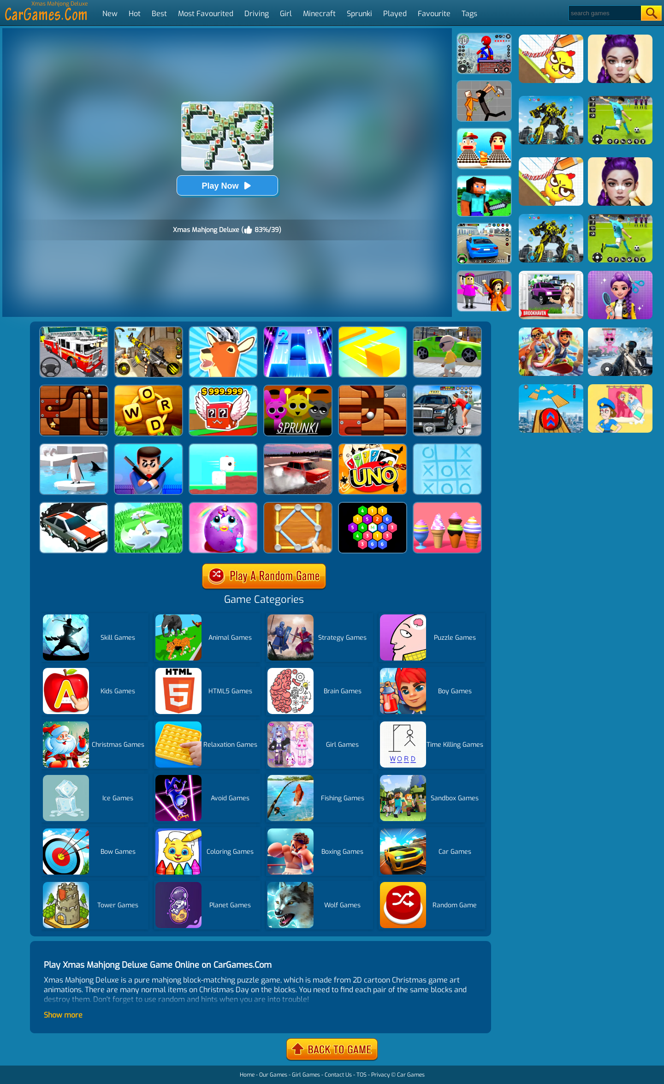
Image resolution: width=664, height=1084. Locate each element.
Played (395, 13)
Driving (256, 13)
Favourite (434, 13)
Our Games (273, 1074)
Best (159, 13)
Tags (469, 13)
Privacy (380, 1074)
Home (247, 1074)
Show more (63, 1015)
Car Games (411, 1074)
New (110, 13)
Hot (135, 13)
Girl (286, 13)
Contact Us (338, 1074)
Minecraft (319, 13)
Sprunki (359, 13)
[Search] (604, 13)
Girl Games (306, 1074)
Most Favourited (205, 13)
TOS (361, 1074)
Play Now (227, 185)
